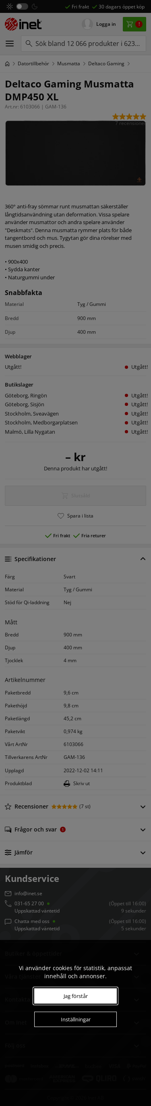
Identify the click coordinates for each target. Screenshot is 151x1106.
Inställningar (76, 1019)
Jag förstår (76, 996)
